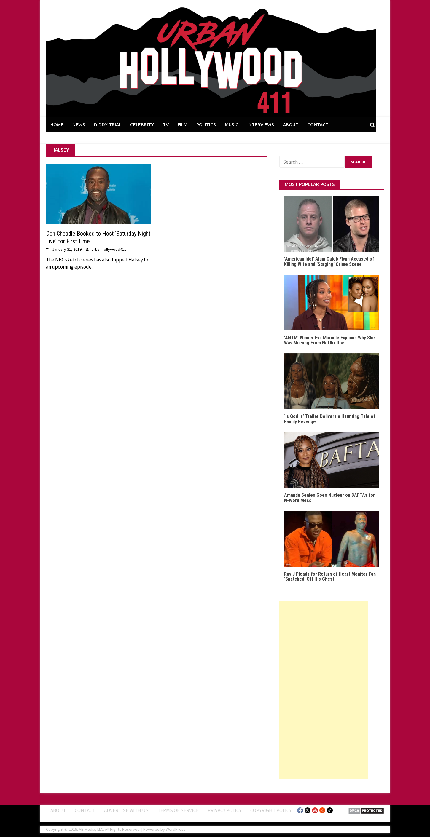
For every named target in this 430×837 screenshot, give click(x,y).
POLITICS (206, 124)
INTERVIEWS (260, 124)
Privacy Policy (224, 810)
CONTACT (318, 124)
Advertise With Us (126, 810)
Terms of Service (178, 810)
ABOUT (290, 124)
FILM (182, 124)
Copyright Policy (271, 810)
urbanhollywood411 (109, 249)
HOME (56, 124)
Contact (85, 810)
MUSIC (231, 124)
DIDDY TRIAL (107, 124)
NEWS (78, 124)
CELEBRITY (142, 124)
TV (166, 124)
